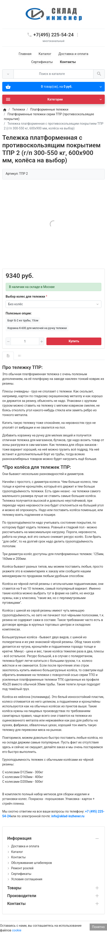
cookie (16, 930)
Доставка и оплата (73, 54)
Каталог (45, 54)
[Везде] (8, 74)
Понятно (98, 927)
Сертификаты (42, 62)
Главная (25, 54)
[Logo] (53, 14)
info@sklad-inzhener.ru (67, 816)
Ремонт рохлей (22, 868)
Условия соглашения (26, 879)
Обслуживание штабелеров (31, 863)
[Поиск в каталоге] (53, 74)
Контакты (68, 62)
